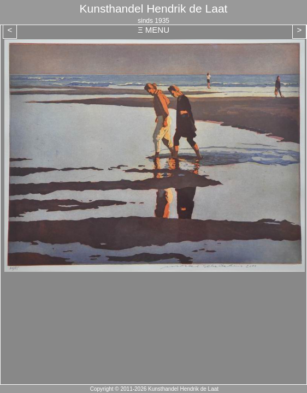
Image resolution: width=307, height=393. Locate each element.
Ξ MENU (153, 29)
